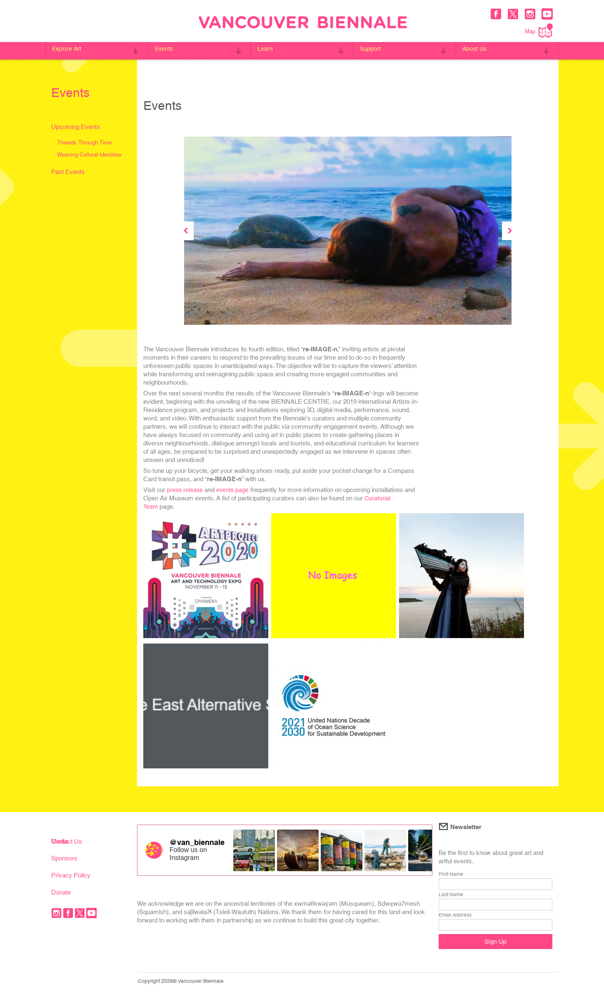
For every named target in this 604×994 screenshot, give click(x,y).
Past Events (68, 171)
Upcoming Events (75, 126)
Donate (61, 892)
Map (539, 30)
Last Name (451, 894)
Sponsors (64, 858)
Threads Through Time (84, 142)
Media (59, 841)
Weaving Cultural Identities (89, 155)
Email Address (455, 915)
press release (185, 489)
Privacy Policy (70, 875)
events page (234, 489)
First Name (451, 874)
